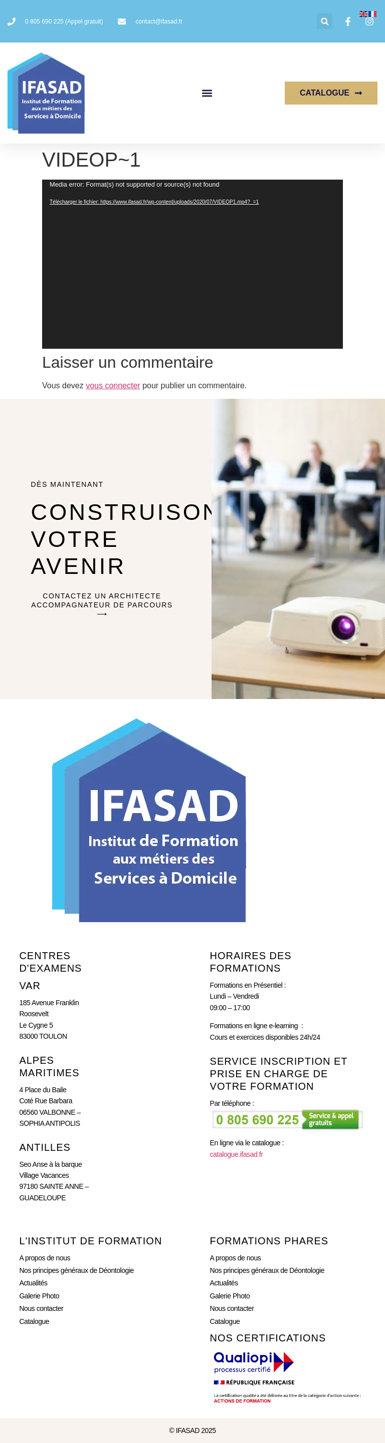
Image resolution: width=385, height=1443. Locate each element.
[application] (192, 264)
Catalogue (34, 1321)
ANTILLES (44, 1147)
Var (30, 985)
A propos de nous (44, 1258)
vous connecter (113, 385)
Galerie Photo (39, 1296)
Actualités (33, 1283)
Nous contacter (41, 1308)
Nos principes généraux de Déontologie (76, 1270)
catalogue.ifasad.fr (236, 1154)
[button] (324, 21)
